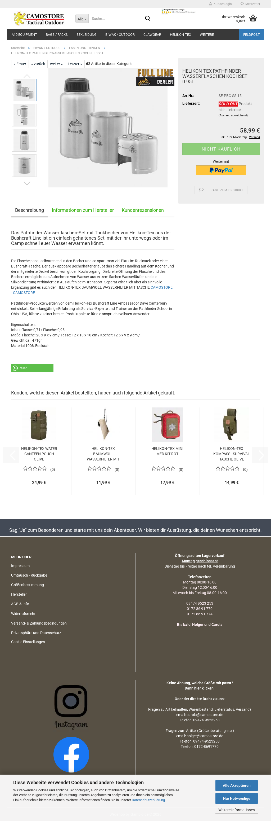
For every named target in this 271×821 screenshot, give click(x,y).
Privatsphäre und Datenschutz (36, 633)
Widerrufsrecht (23, 614)
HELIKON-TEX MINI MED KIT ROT (167, 451)
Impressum (20, 566)
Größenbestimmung (27, 585)
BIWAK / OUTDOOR (120, 35)
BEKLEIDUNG (86, 35)
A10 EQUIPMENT (24, 35)
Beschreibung (29, 210)
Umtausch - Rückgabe (29, 575)
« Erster (20, 64)
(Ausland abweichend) (233, 115)
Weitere (207, 35)
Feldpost (251, 35)
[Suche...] (81, 18)
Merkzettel (250, 4)
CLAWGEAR (152, 35)
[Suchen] (148, 19)
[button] (27, 183)
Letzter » (75, 64)
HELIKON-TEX (180, 35)
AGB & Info (20, 604)
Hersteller (19, 594)
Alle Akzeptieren (237, 785)
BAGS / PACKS (57, 35)
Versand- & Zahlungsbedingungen (39, 623)
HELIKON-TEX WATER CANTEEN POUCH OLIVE (39, 453)
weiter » (56, 64)
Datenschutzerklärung (148, 800)
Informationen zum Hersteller (83, 210)
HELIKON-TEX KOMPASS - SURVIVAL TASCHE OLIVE (231, 453)
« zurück (38, 64)
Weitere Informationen (236, 810)
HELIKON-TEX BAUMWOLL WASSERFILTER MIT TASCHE (103, 454)
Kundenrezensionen (143, 210)
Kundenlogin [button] (220, 4)
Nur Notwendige (236, 798)
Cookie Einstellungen (28, 642)
